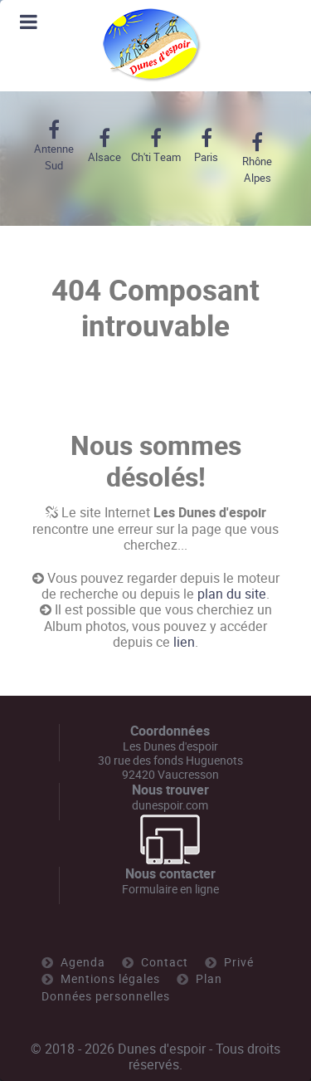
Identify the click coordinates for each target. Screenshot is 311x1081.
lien (184, 642)
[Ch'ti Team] (155, 146)
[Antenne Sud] (53, 146)
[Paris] (206, 146)
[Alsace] (104, 146)
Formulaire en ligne (170, 889)
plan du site (231, 594)
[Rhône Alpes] (257, 158)
